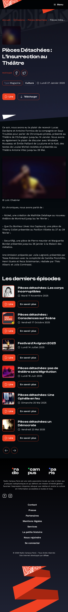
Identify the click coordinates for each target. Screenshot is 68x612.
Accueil (6, 20)
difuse (46, 555)
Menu (58, 4)
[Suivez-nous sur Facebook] (4, 496)
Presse (33, 510)
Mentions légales (34, 521)
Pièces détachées (37, 20)
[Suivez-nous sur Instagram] (10, 496)
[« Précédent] (6, 450)
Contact (34, 504)
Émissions (19, 20)
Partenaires (34, 515)
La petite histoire (33, 532)
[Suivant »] (14, 450)
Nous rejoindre (34, 537)
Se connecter (34, 543)
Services (33, 526)
